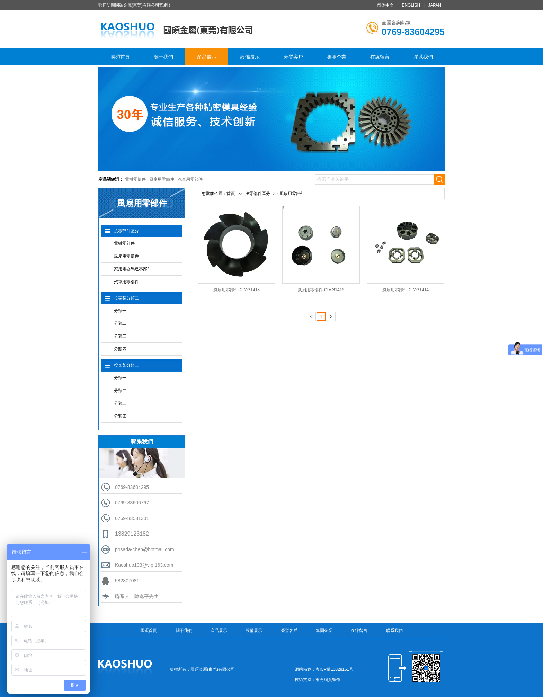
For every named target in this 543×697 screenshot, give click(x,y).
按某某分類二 (126, 298)
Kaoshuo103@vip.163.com (144, 565)
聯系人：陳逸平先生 (137, 596)
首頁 (230, 193)
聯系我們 (423, 57)
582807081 (127, 580)
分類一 (120, 310)
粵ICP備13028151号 (334, 669)
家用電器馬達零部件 (132, 269)
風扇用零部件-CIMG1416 (321, 289)
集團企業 (336, 57)
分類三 (120, 336)
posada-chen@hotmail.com (144, 549)
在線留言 (380, 57)
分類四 (120, 349)
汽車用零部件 (190, 179)
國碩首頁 (120, 57)
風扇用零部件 (161, 179)
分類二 (120, 323)
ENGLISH (411, 5)
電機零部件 (135, 179)
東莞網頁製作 (327, 679)
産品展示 (206, 57)
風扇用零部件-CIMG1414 (405, 289)
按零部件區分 (126, 231)
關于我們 (163, 57)
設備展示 (250, 57)
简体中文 (385, 5)
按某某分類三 (126, 365)
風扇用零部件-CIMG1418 (236, 289)
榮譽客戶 (293, 57)
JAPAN (434, 5)
